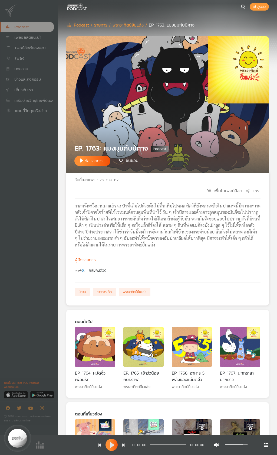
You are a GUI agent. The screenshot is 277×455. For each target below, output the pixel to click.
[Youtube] (32, 409)
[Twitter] (20, 409)
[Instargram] (43, 409)
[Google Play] (42, 394)
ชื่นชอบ (132, 160)
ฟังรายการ (94, 161)
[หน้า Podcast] (88, 6)
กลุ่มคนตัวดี (98, 270)
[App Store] (16, 394)
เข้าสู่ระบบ (259, 6)
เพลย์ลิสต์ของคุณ (26, 48)
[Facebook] (9, 409)
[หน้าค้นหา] (243, 7)
